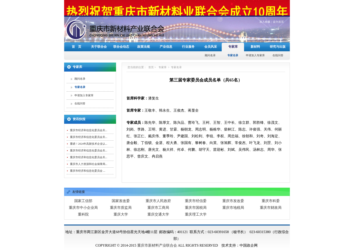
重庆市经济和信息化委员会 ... (87, 165)
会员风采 (210, 41)
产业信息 (166, 41)
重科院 (83, 209)
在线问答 (277, 50)
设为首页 (278, 16)
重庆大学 (121, 209)
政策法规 (143, 41)
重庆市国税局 (196, 202)
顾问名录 (210, 50)
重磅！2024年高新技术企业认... (88, 138)
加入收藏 (264, 16)
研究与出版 (278, 41)
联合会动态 (121, 41)
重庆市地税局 (233, 202)
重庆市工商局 (158, 202)
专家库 (233, 41)
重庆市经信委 (196, 196)
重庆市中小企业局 (83, 202)
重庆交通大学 (158, 209)
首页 (151, 62)
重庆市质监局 (121, 202)
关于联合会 (99, 41)
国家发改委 (121, 196)
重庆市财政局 (271, 202)
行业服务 (188, 41)
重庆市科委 (271, 196)
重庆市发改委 (233, 196)
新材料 (255, 41)
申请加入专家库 (255, 50)
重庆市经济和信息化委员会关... (88, 125)
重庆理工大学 (196, 209)
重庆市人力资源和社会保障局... (88, 158)
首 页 (76, 41)
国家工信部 (83, 196)
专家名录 (232, 50)
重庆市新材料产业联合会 (157, 240)
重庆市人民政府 (158, 196)
